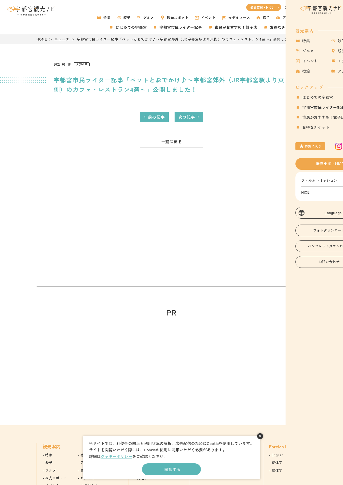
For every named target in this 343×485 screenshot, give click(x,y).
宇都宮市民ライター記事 (180, 27)
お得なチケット (283, 27)
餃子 (127, 17)
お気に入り (311, 25)
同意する (172, 469)
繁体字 (277, 470)
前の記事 (156, 117)
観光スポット (178, 17)
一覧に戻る (171, 141)
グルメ (148, 17)
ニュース (62, 39)
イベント (208, 17)
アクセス (290, 17)
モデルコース (239, 17)
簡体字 (277, 462)
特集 (106, 17)
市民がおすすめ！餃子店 (236, 27)
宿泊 (266, 17)
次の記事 (186, 117)
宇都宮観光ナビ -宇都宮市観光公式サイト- (31, 11)
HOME (42, 39)
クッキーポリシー (116, 456)
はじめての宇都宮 (131, 27)
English (278, 454)
